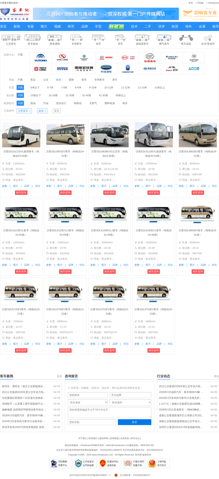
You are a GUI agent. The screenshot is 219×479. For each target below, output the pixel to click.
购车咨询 (21, 192)
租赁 (175, 26)
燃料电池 (110, 103)
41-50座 (103, 95)
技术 (134, 26)
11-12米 (125, 87)
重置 (56, 110)
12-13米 (142, 87)
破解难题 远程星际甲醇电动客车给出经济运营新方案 (24, 409)
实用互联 (124, 438)
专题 (30, 26)
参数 (4, 185)
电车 (125, 103)
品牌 (84, 26)
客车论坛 (135, 438)
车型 (98, 26)
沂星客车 (24, 110)
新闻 (17, 26)
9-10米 (93, 87)
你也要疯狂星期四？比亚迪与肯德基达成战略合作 (24, 397)
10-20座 (53, 95)
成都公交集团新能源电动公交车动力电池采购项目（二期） (181, 421)
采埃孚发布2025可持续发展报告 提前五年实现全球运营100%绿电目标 (24, 427)
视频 (57, 26)
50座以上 (121, 95)
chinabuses (213, 3)
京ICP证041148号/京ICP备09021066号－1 (90, 475)
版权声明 (103, 438)
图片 (44, 26)
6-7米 (50, 87)
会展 (202, 26)
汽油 (45, 103)
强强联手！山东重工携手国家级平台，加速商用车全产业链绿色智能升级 (24, 403)
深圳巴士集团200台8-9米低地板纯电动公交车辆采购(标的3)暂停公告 (181, 427)
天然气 (93, 103)
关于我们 (82, 438)
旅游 (58, 79)
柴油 (33, 103)
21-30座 (69, 95)
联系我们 (93, 438)
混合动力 (61, 103)
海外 (188, 26)
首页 (3, 26)
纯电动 (78, 103)
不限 (20, 54)
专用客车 (99, 79)
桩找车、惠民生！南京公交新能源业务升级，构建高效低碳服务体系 (24, 386)
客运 (33, 79)
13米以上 (160, 87)
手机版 (200, 3)
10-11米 (109, 87)
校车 (215, 26)
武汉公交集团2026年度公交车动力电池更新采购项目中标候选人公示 (24, 392)
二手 (148, 26)
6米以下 (35, 87)
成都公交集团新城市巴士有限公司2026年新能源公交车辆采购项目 (181, 415)
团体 (71, 79)
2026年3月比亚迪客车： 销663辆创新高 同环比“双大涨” (181, 409)
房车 (114, 79)
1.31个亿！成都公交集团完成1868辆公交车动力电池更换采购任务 (181, 403)
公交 (45, 79)
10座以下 (35, 95)
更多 (59, 376)
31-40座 (86, 95)
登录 (191, 3)
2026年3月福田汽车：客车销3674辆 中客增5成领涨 (24, 415)
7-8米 (64, 87)
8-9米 (78, 87)
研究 (71, 26)
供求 (161, 26)
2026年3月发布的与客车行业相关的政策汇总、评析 (24, 421)
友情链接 (114, 438)
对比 (37, 185)
